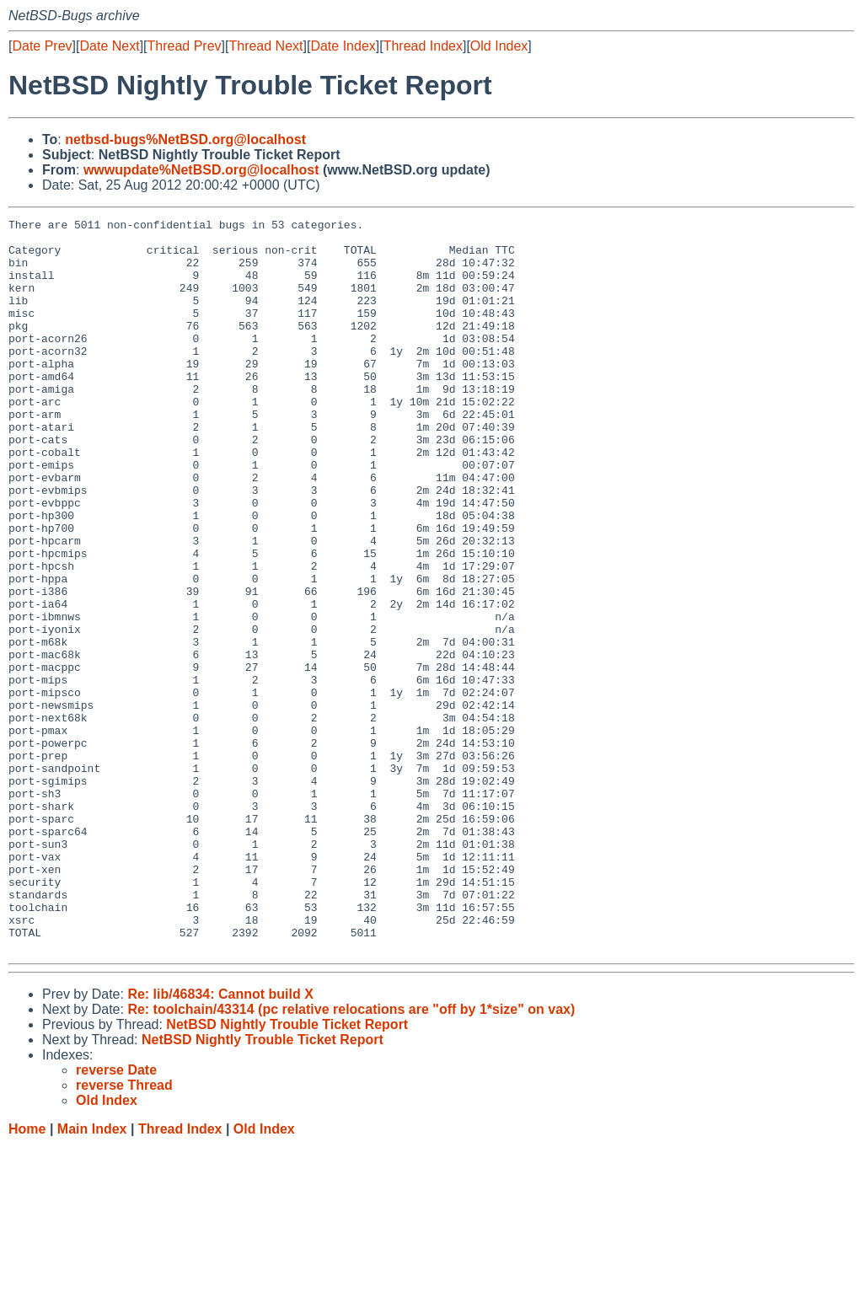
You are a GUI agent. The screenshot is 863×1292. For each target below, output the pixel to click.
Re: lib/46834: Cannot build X (220, 1141)
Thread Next (265, 46)
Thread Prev (184, 46)
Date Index (342, 46)
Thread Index (423, 46)
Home (27, 1275)
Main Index (92, 1275)
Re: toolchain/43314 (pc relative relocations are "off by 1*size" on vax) (351, 1156)
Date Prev (42, 46)
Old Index (499, 46)
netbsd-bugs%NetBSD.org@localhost (185, 139)
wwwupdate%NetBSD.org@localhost (201, 170)
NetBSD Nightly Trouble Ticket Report (287, 1171)
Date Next (109, 46)
